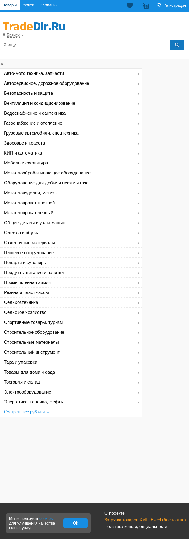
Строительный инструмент (32, 352)
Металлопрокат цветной (29, 202)
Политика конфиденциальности (135, 526)
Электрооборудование (27, 392)
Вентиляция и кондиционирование (39, 103)
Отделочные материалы (29, 242)
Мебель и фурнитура (26, 163)
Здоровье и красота (24, 143)
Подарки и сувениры (25, 262)
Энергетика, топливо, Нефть (33, 402)
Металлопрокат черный (28, 212)
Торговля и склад (22, 382)
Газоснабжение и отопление (33, 123)
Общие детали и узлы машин (34, 222)
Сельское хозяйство (25, 312)
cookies (46, 518)
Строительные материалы (31, 342)
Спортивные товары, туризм (33, 322)
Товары (10, 5)
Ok (75, 523)
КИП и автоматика (23, 153)
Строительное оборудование (34, 332)
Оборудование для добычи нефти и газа (46, 182)
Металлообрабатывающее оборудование (47, 173)
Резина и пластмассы (26, 292)
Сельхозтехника (21, 302)
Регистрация (174, 5)
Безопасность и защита (28, 93)
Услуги (28, 5)
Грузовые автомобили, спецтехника (41, 133)
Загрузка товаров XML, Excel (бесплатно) (145, 519)
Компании (49, 5)
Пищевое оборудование (29, 252)
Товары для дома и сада (29, 372)
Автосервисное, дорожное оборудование (46, 83)
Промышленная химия (27, 282)
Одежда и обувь (21, 232)
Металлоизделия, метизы (31, 192)
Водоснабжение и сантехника (35, 113)
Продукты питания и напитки (34, 272)
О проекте (114, 513)
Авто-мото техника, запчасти (34, 73)
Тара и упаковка (20, 362)
